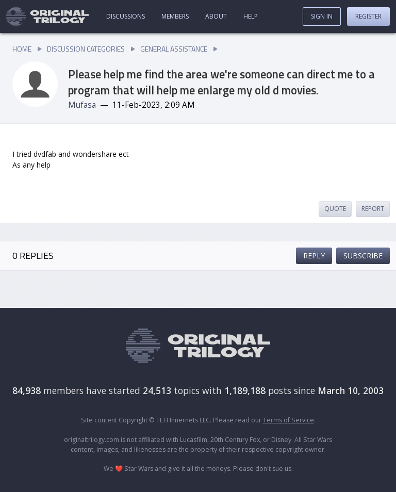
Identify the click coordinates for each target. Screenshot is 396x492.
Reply (314, 255)
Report (372, 208)
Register (368, 16)
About (216, 16)
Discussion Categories (86, 48)
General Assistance (173, 48)
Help (250, 16)
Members (175, 16)
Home (21, 48)
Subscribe (363, 255)
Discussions (125, 16)
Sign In (322, 16)
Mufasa (82, 105)
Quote (335, 208)
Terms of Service (288, 420)
